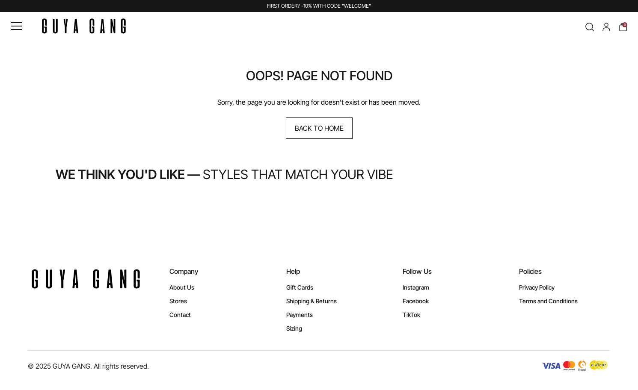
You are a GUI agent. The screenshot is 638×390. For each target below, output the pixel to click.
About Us (181, 287)
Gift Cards (299, 287)
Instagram (416, 287)
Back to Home (319, 128)
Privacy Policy (537, 287)
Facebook (416, 301)
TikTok (411, 314)
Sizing (294, 328)
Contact (180, 314)
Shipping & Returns (311, 301)
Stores (178, 301)
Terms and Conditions (548, 301)
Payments (299, 314)
